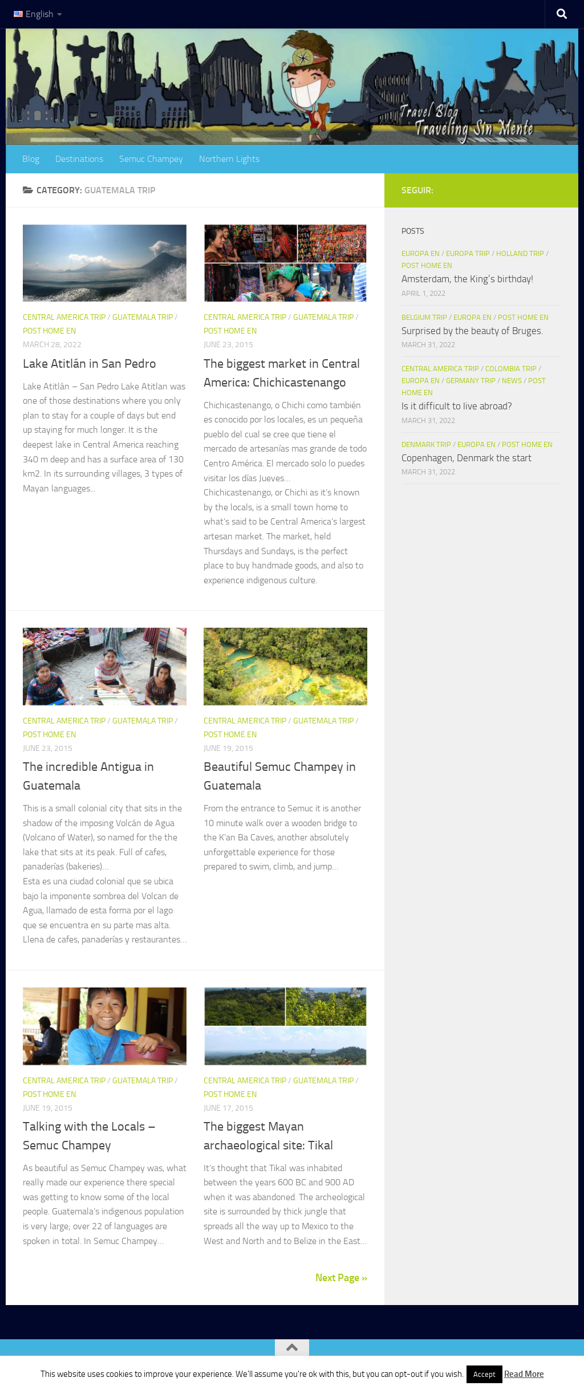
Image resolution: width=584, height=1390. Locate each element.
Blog (30, 158)
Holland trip (520, 253)
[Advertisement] (481, 623)
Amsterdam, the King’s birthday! (467, 278)
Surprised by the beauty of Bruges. (473, 330)
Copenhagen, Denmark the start (467, 458)
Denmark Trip (426, 444)
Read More (524, 1374)
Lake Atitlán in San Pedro (89, 363)
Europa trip (468, 253)
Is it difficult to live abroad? (457, 406)
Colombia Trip (511, 368)
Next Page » (341, 1277)
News (512, 380)
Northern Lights (229, 158)
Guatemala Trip (142, 317)
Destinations (79, 158)
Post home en (49, 331)
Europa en (421, 253)
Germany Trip (471, 380)
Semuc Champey (151, 158)
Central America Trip (64, 317)
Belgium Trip (424, 317)
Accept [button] (484, 1374)
